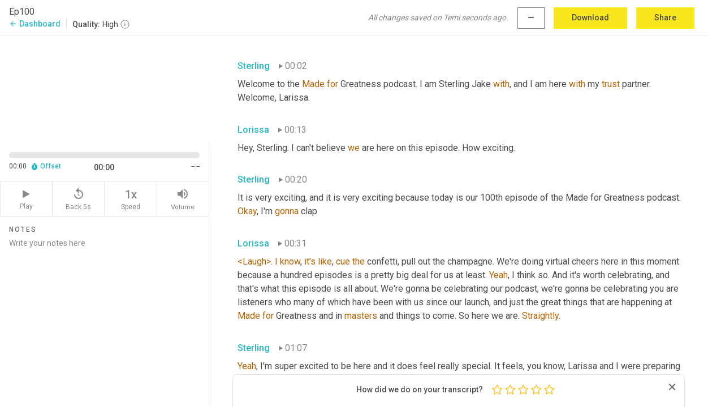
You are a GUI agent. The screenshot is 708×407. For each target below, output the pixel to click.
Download (590, 17)
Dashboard (35, 23)
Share (665, 17)
